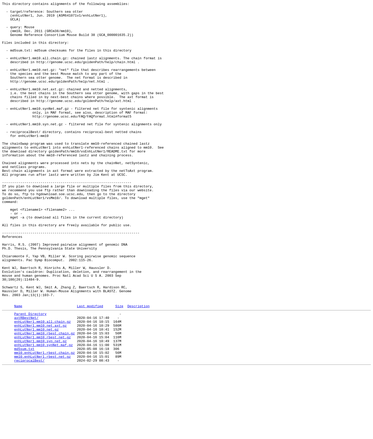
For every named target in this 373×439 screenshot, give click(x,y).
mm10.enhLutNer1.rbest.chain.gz (44, 421)
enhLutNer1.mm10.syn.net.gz (40, 407)
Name (18, 366)
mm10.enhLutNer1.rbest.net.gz (42, 426)
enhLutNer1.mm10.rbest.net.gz (42, 403)
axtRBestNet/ (26, 379)
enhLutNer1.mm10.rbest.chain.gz (44, 398)
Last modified (90, 366)
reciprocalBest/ (29, 431)
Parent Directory (30, 375)
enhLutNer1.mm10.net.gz (36, 393)
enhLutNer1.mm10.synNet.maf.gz (43, 412)
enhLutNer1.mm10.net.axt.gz (40, 389)
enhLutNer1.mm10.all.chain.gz (42, 384)
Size (119, 366)
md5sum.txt (24, 417)
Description (138, 366)
